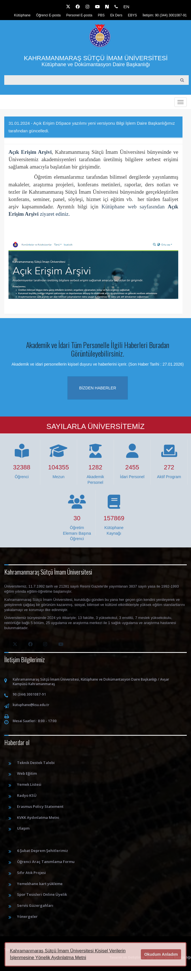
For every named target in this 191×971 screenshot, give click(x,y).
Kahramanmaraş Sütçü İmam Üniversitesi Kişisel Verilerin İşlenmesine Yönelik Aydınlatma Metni (68, 954)
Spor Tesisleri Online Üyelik (42, 894)
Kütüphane (22, 15)
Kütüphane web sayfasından (134, 207)
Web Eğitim (27, 773)
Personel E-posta (79, 15)
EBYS (132, 15)
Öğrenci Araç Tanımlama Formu (46, 861)
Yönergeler (27, 916)
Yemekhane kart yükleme (40, 883)
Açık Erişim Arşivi (30, 152)
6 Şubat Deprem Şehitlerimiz (42, 850)
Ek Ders (116, 15)
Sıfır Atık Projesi (31, 872)
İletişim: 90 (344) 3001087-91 (165, 15)
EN (126, 6)
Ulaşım (23, 828)
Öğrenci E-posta (48, 15)
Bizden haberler (97, 388)
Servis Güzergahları (35, 905)
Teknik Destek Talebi (36, 762)
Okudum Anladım (161, 954)
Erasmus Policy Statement (40, 806)
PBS (101, 15)
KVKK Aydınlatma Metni (38, 817)
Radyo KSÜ (27, 795)
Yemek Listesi (29, 784)
